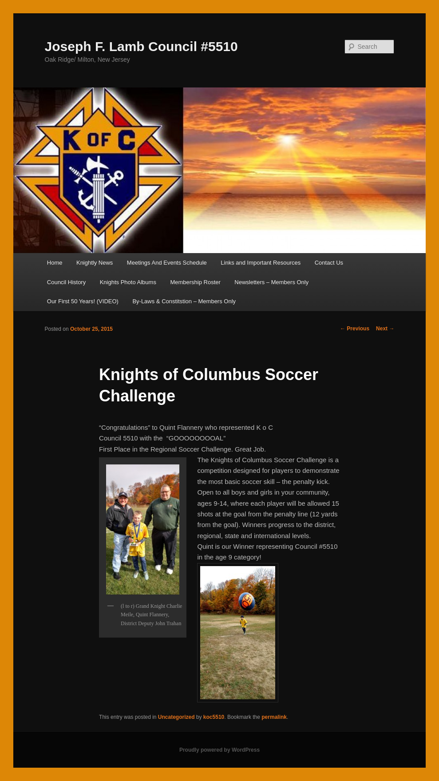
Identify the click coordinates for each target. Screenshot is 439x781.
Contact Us (329, 262)
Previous (354, 328)
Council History (66, 282)
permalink (274, 717)
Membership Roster (195, 282)
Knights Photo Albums (128, 282)
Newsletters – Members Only (271, 282)
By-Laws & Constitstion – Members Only (184, 301)
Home (55, 262)
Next (385, 328)
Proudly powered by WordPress (219, 750)
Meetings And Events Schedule (167, 262)
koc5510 (213, 717)
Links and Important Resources (261, 262)
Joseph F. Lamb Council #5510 (141, 46)
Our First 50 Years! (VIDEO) (83, 301)
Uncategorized (176, 717)
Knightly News (94, 262)
